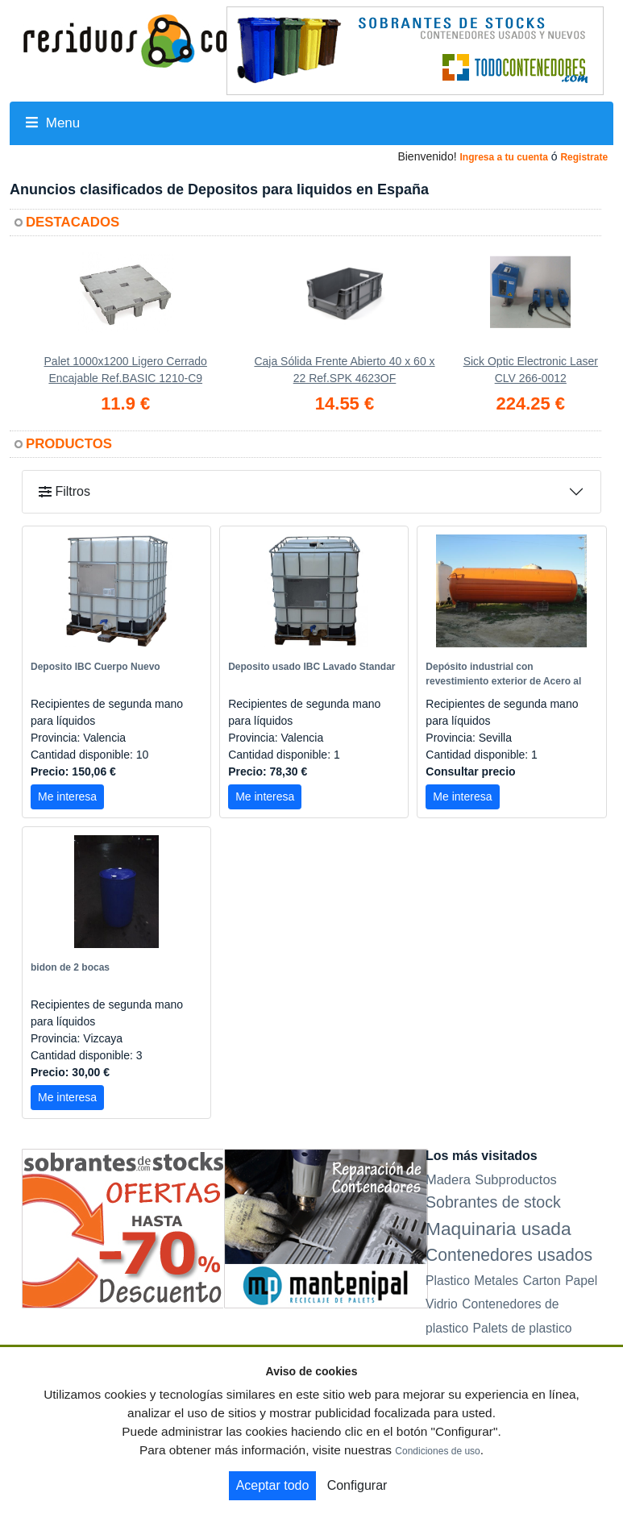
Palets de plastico (522, 1328)
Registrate (584, 157)
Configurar (357, 1485)
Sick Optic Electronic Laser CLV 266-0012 (530, 370)
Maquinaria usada (498, 1228)
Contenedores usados (509, 1255)
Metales (496, 1280)
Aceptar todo (272, 1485)
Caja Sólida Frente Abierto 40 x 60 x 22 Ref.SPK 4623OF (344, 370)
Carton (542, 1280)
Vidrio (442, 1304)
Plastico (448, 1280)
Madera (448, 1179)
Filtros (64, 491)
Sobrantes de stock (493, 1202)
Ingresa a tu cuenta (503, 157)
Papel (581, 1280)
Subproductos (516, 1179)
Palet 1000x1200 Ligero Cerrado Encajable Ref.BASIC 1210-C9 (125, 370)
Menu (53, 123)
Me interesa (67, 796)
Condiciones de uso (437, 1451)
